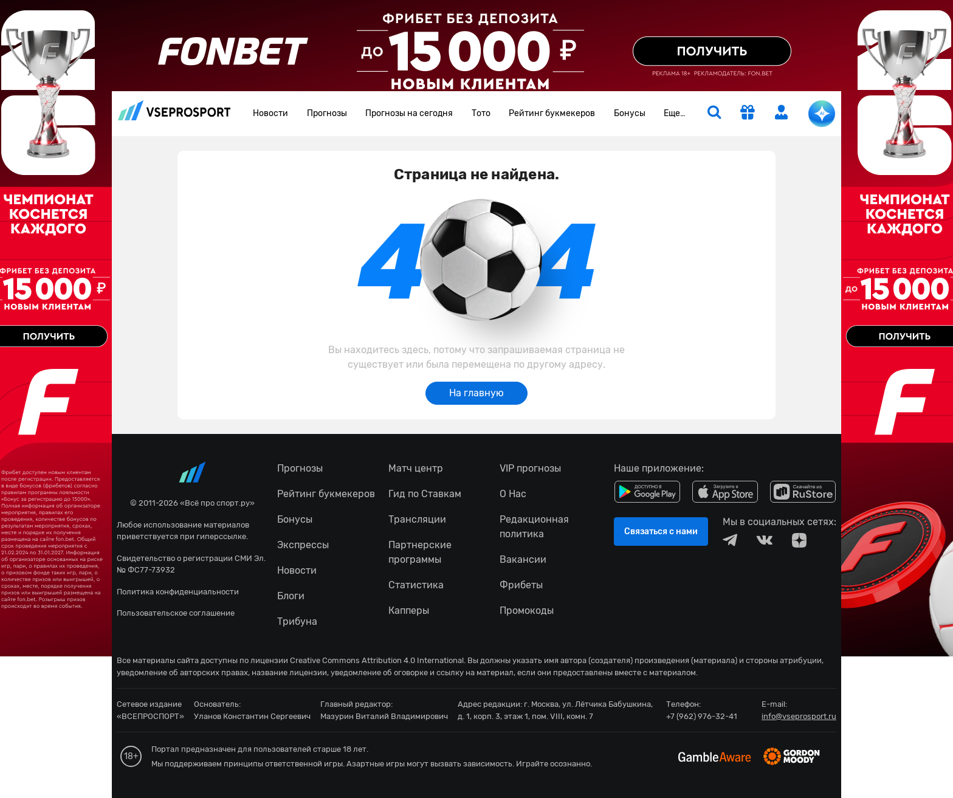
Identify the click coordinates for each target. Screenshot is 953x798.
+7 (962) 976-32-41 (701, 716)
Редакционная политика (534, 527)
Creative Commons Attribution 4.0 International (377, 660)
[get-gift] (747, 113)
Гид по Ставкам (424, 494)
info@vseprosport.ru (799, 716)
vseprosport (174, 110)
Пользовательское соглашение (176, 612)
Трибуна (297, 621)
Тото (481, 113)
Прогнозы (327, 113)
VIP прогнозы (530, 468)
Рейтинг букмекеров (552, 113)
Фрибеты (521, 585)
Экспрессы (303, 545)
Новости (270, 113)
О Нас (513, 494)
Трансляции (417, 519)
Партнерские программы (420, 552)
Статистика (416, 585)
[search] (714, 113)
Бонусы (629, 113)
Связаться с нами (661, 531)
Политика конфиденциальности (178, 591)
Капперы (408, 610)
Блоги (290, 596)
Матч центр (415, 468)
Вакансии (523, 559)
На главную (476, 393)
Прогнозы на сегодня (409, 113)
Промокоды (527, 610)
